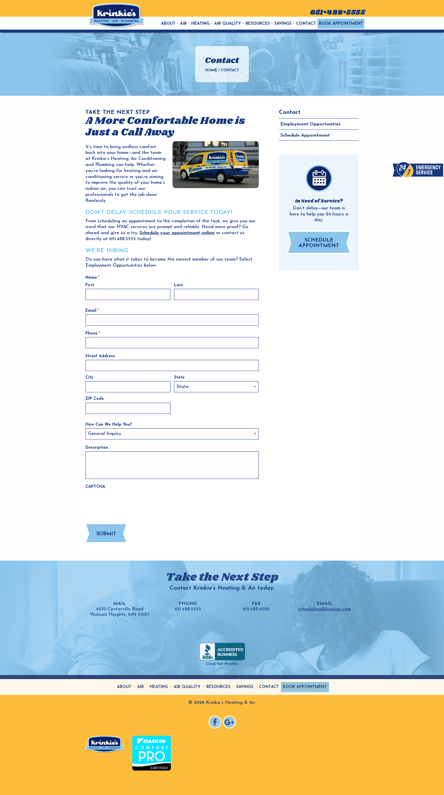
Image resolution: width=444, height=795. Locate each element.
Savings (283, 24)
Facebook (215, 722)
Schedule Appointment (305, 135)
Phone (92, 333)
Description (96, 448)
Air (183, 24)
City (89, 377)
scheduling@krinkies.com (324, 609)
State (179, 377)
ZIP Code (94, 399)
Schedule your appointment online (177, 233)
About (168, 24)
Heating (200, 24)
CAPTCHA (95, 487)
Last (178, 285)
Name (92, 278)
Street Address (100, 356)
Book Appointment (341, 24)
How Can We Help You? (108, 425)
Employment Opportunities (310, 124)
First (89, 285)
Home (211, 70)
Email (92, 311)
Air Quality (227, 24)
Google (230, 722)
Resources (258, 24)
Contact (306, 24)
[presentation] (129, 501)
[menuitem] (168, 24)
